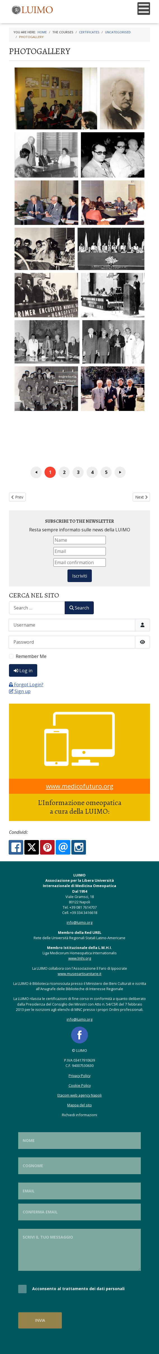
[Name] (79, 540)
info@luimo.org (79, 922)
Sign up (20, 691)
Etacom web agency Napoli (79, 1095)
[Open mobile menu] (143, 8)
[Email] (79, 551)
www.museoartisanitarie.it (79, 973)
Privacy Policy (79, 1075)
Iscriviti (79, 576)
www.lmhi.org (79, 958)
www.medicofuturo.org (79, 786)
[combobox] (37, 607)
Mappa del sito (79, 1105)
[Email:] (63, 847)
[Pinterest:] (47, 847)
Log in (23, 670)
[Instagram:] (78, 847)
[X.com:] (31, 847)
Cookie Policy (80, 1085)
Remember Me (31, 656)
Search (79, 608)
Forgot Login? (26, 684)
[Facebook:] (16, 847)
